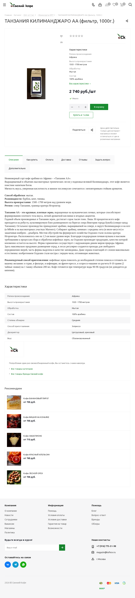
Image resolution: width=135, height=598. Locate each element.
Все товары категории (22, 369)
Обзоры (96, 524)
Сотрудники (11, 519)
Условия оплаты (56, 515)
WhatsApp (23, 564)
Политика (10, 532)
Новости (9, 515)
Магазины (10, 528)
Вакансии (9, 524)
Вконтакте (8, 564)
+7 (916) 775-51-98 (106, 546)
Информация (55, 505)
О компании (11, 511)
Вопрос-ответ (99, 515)
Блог (94, 511)
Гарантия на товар (57, 524)
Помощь (52, 511)
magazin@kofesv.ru (106, 552)
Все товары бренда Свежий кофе (27, 374)
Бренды (96, 519)
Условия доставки (57, 519)
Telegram (15, 564)
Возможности (55, 528)
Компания (10, 505)
